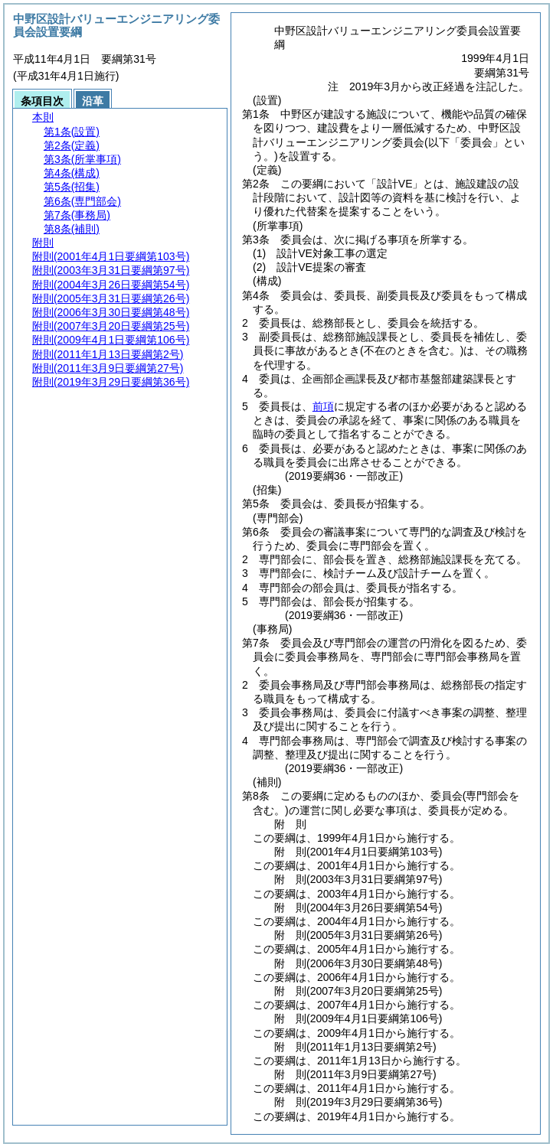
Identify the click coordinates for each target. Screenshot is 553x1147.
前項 (323, 406)
